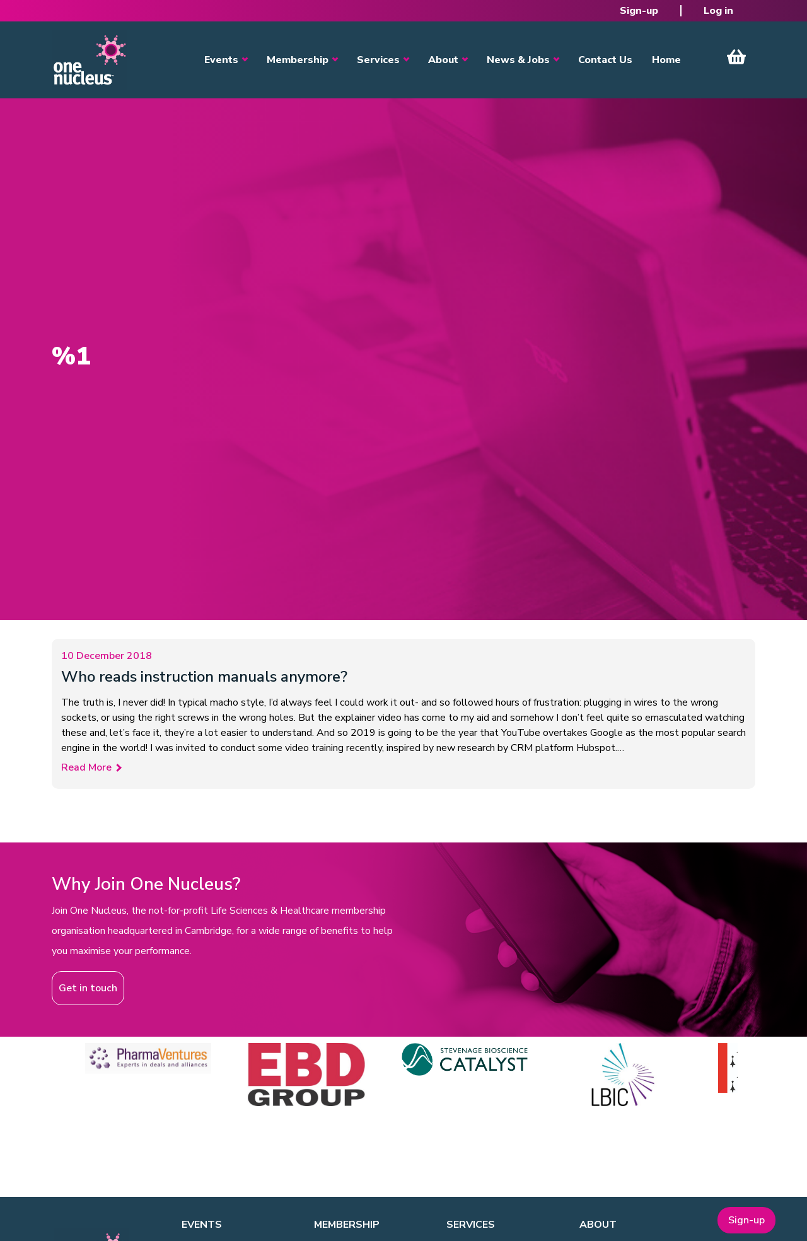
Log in (718, 10)
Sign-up (639, 10)
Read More (86, 767)
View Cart (736, 56)
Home (666, 60)
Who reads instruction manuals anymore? (204, 677)
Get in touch (88, 988)
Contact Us (605, 60)
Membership (297, 60)
